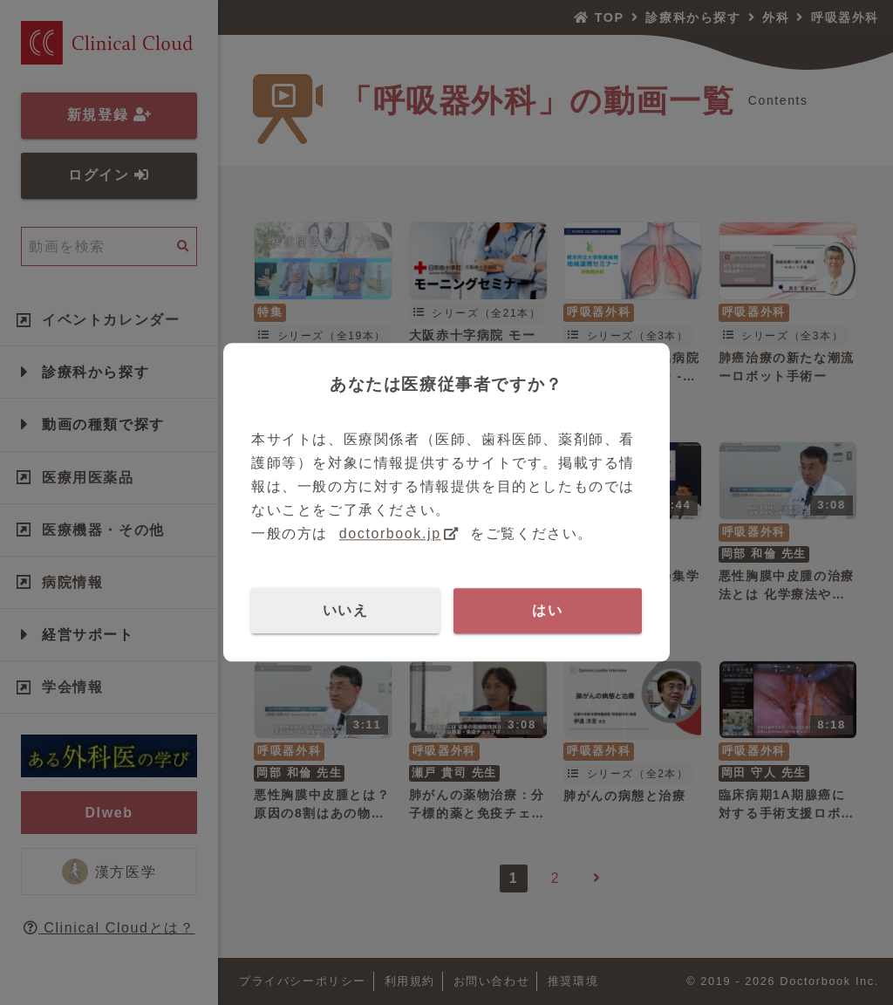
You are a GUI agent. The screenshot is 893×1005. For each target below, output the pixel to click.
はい (547, 610)
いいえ (346, 610)
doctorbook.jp (390, 534)
